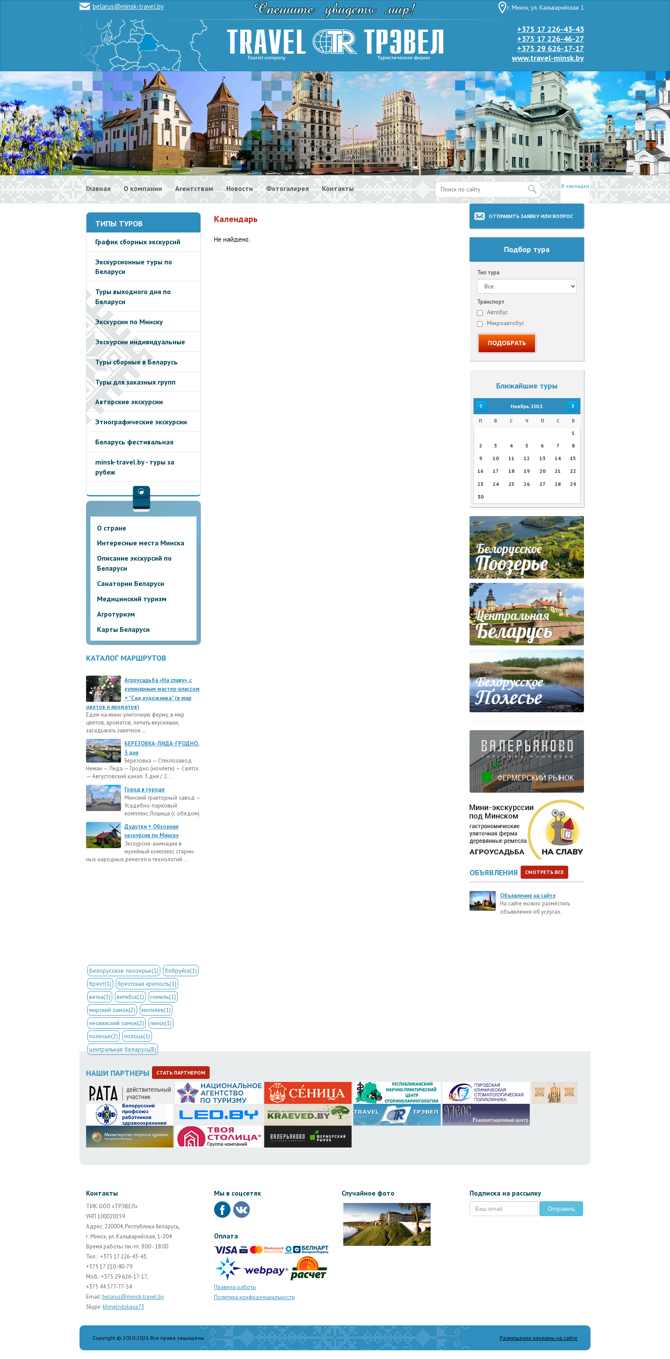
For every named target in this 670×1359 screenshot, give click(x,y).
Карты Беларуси (123, 629)
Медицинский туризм (131, 598)
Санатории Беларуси (130, 583)
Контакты (338, 188)
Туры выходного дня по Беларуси (133, 296)
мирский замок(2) (112, 1010)
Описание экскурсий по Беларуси (134, 563)
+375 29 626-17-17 (550, 48)
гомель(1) (163, 997)
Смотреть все (544, 872)
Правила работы (235, 1287)
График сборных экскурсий (137, 241)
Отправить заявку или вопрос (531, 216)
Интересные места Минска (140, 542)
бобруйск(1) (181, 970)
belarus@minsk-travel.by (128, 6)
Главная (98, 188)
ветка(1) (100, 997)
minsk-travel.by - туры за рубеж (134, 467)
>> (573, 406)
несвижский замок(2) (116, 1023)
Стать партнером (180, 1072)
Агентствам (194, 188)
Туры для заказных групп (135, 382)
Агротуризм (116, 614)
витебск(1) (130, 997)
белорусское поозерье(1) (124, 970)
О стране (111, 527)
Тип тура (488, 272)
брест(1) (100, 984)
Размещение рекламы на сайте (538, 1338)
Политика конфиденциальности (254, 1297)
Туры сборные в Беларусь (136, 361)
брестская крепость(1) (146, 984)
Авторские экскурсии (129, 401)
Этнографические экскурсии (141, 421)
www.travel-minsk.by (548, 58)
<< (480, 406)
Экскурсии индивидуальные (140, 341)
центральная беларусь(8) (122, 1049)
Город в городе (144, 789)
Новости (239, 188)
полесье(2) (103, 1036)
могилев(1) (156, 1010)
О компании (143, 188)
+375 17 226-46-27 (550, 39)
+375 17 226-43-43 (550, 29)
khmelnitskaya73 (123, 1306)
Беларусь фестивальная (134, 441)
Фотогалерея (287, 188)
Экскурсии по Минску (129, 321)
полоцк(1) (137, 1036)
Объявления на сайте (528, 895)
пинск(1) (161, 1023)
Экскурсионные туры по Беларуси (133, 266)
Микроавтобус (500, 323)
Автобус (492, 312)
